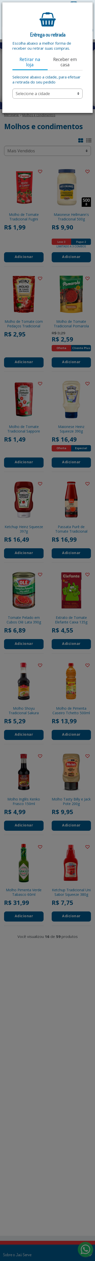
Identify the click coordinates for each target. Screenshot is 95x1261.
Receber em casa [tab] (65, 62)
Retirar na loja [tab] (30, 62)
